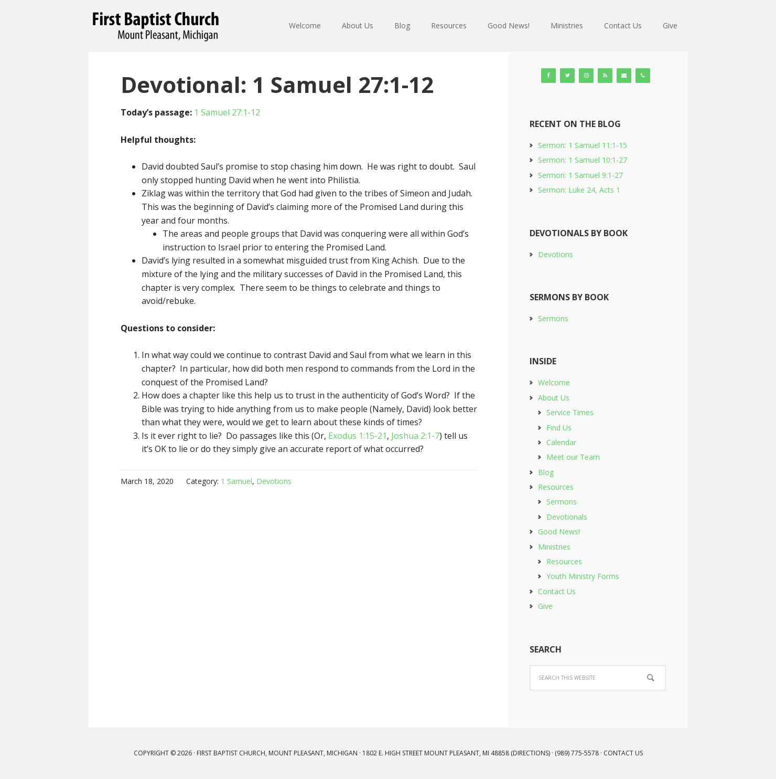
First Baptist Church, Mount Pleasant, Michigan (157, 26)
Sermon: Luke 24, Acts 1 (579, 190)
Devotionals (566, 517)
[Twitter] (567, 75)
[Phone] (642, 75)
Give (545, 606)
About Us (553, 398)
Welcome (554, 382)
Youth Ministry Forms (582, 576)
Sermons (553, 318)
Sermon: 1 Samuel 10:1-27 (582, 160)
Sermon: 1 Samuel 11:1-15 (582, 145)
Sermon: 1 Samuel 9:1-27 (580, 175)
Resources (556, 487)
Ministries (554, 547)
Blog (546, 472)
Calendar (561, 442)
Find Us (559, 428)
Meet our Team (573, 457)
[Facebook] (548, 75)
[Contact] (624, 75)
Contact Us (557, 591)
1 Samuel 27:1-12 (227, 112)
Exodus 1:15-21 (357, 435)
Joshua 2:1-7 (415, 435)
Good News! (559, 531)
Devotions (274, 481)
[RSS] (605, 75)
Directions (530, 753)
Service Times (570, 412)
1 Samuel (236, 481)
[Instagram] (586, 75)
